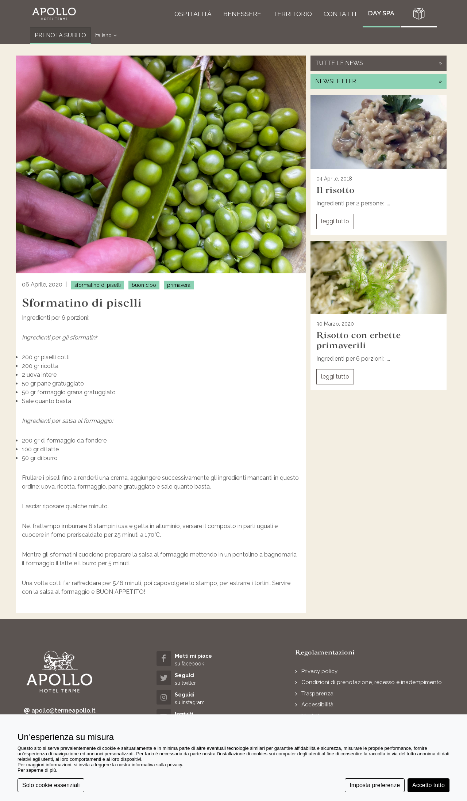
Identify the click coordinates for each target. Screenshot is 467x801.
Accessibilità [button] (317, 704)
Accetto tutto (428, 785)
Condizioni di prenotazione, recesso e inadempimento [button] (371, 682)
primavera (178, 285)
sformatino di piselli (97, 285)
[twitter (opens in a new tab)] (196, 679)
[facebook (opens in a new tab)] (196, 659)
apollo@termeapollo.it (60, 710)
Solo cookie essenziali (51, 785)
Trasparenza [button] (317, 693)
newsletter (378, 81)
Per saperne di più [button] (37, 770)
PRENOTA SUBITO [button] (60, 35)
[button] (54, 14)
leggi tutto (335, 221)
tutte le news (378, 63)
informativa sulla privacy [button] (157, 764)
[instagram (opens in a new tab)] (196, 698)
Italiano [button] (106, 35)
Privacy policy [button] (319, 671)
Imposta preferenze (375, 785)
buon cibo (144, 285)
